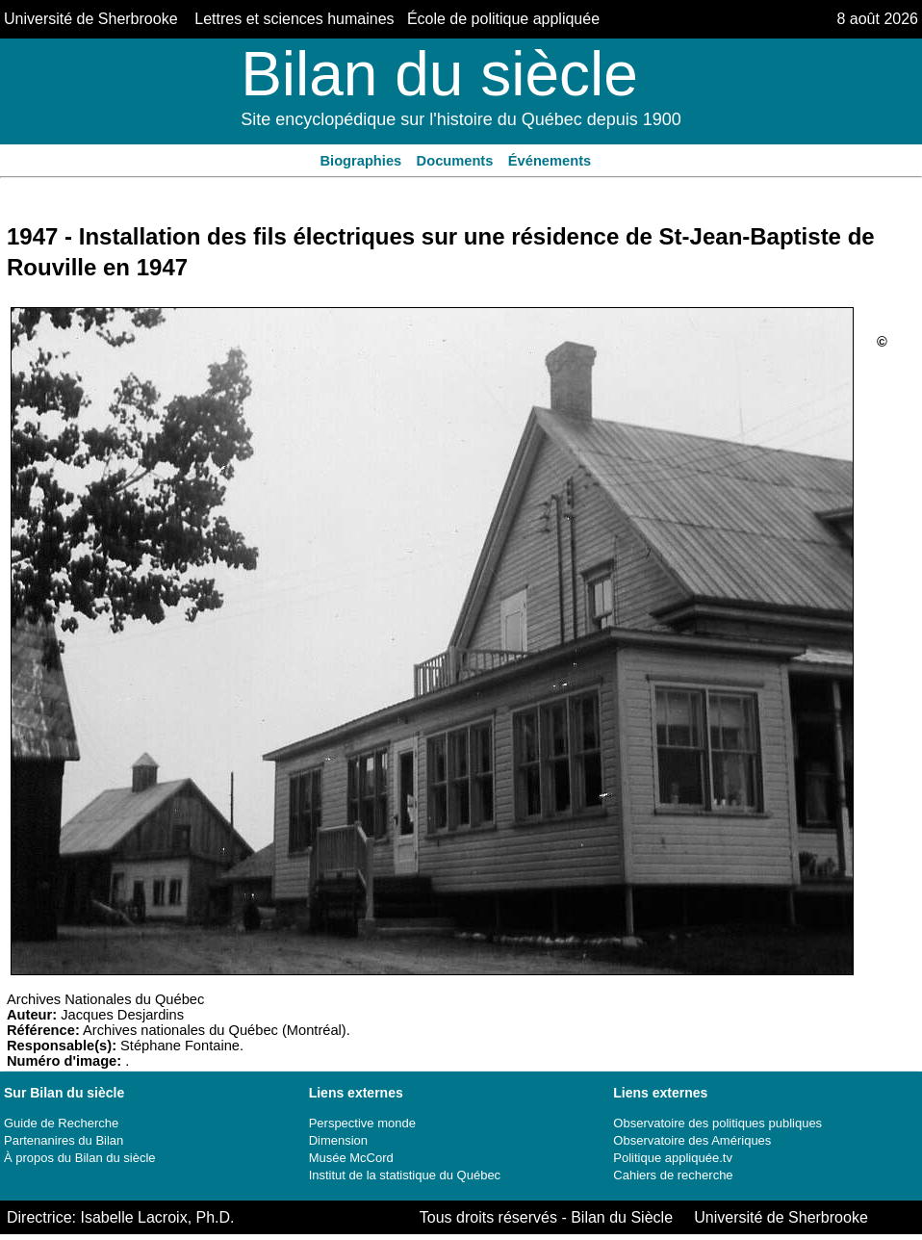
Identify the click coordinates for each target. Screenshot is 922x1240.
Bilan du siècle (439, 74)
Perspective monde (362, 1123)
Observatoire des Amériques (692, 1140)
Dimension (338, 1140)
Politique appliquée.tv (672, 1157)
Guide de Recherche (61, 1123)
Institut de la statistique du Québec (404, 1175)
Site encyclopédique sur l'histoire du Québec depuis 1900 (461, 119)
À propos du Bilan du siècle (80, 1157)
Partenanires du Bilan (63, 1140)
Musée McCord (351, 1157)
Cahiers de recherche (672, 1175)
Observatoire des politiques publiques (717, 1123)
